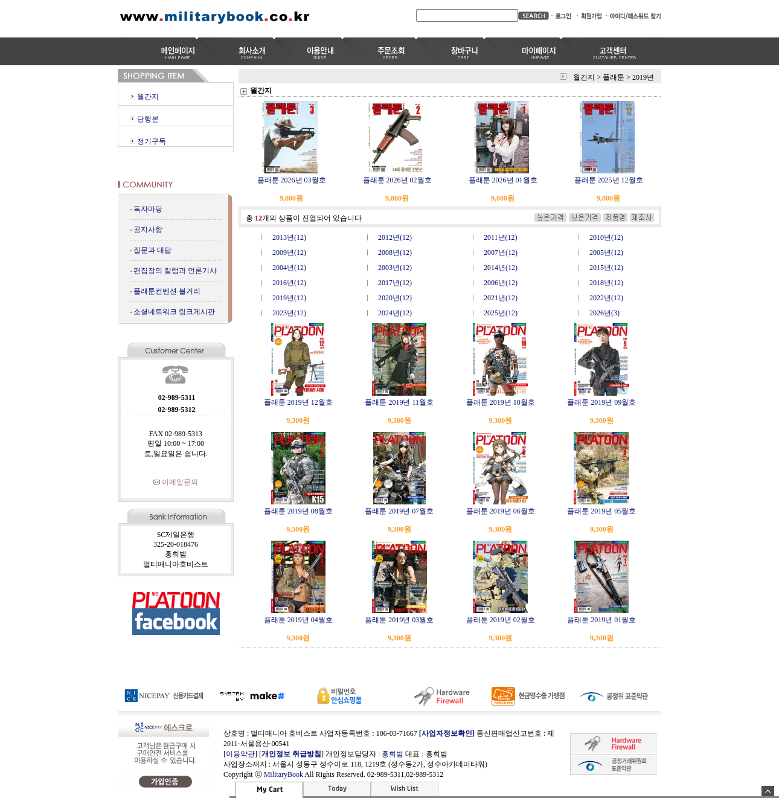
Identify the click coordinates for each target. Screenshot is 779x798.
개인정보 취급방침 (291, 754)
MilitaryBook (283, 774)
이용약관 (240, 754)
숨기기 (767, 791)
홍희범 (392, 754)
